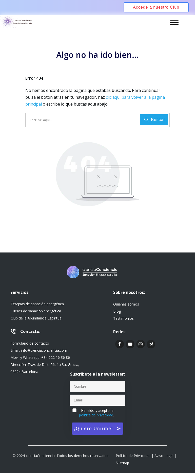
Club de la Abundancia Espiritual (36, 318)
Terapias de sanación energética (37, 303)
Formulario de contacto (29, 343)
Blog (117, 311)
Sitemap (122, 462)
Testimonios (123, 318)
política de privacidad (96, 415)
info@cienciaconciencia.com (44, 350)
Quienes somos (126, 304)
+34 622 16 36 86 (55, 357)
